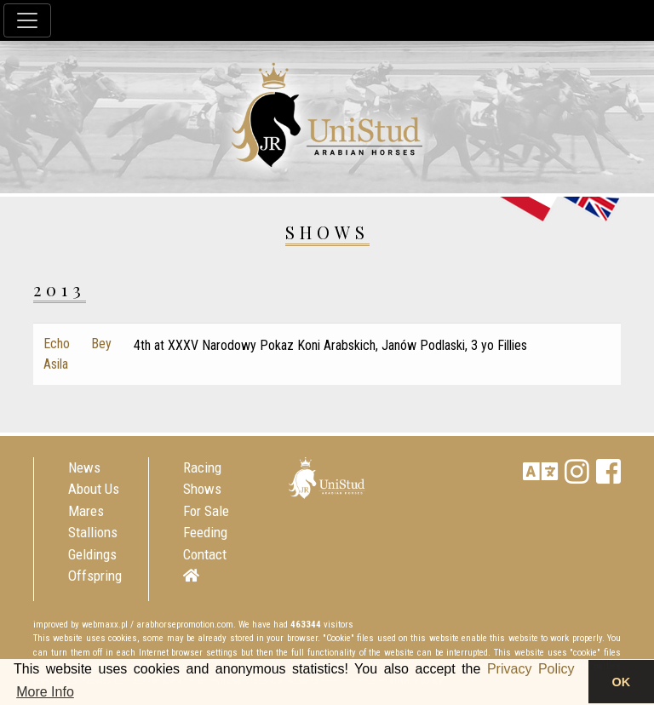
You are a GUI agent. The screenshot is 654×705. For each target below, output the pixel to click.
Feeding (205, 532)
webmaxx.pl (105, 624)
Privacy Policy (531, 669)
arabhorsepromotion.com (184, 624)
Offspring (95, 575)
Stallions (93, 532)
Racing (202, 467)
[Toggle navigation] (27, 20)
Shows (202, 488)
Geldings (92, 554)
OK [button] (621, 682)
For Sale (206, 510)
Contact (205, 554)
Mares (86, 510)
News (84, 467)
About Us (93, 488)
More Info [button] (45, 692)
